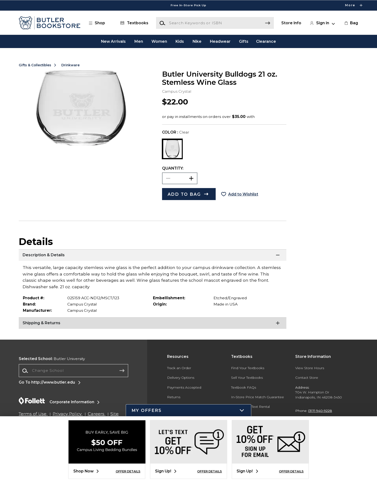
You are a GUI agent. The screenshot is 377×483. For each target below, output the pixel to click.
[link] (350, 23)
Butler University (52, 358)
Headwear (220, 41)
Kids (180, 41)
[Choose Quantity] (179, 178)
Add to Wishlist (243, 194)
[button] (99, 23)
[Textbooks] (133, 23)
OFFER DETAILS (128, 471)
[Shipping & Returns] (152, 323)
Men (138, 41)
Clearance (266, 41)
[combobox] (73, 370)
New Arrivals (113, 41)
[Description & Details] (152, 255)
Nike (197, 41)
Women (159, 41)
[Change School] (73, 370)
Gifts (243, 41)
